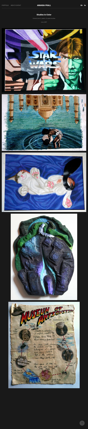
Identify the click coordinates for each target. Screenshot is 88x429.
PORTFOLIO (5, 5)
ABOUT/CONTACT (16, 5)
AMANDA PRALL (44, 5)
